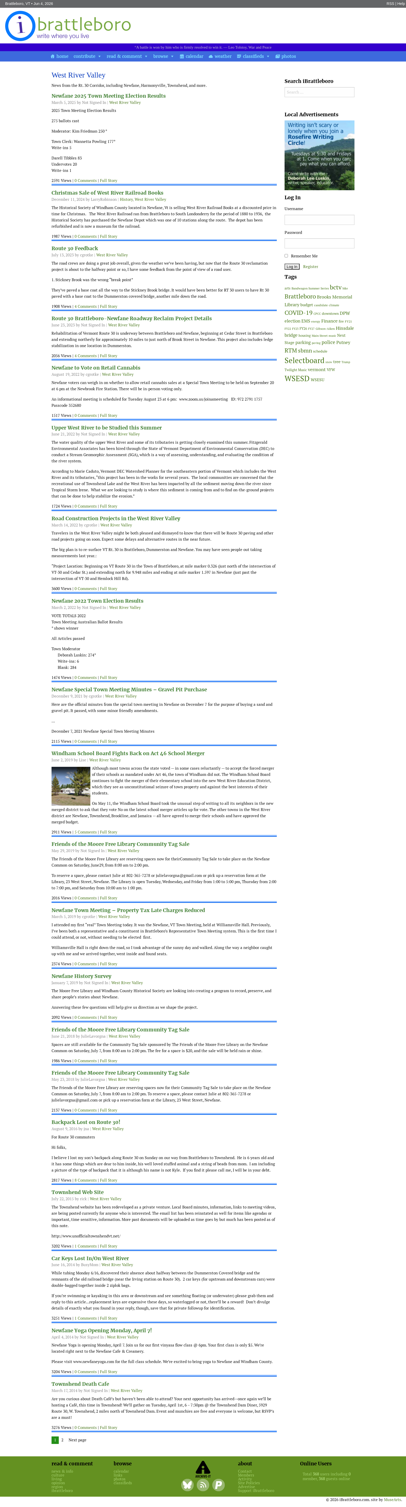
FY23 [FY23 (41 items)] (295, 329)
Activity (245, 1479)
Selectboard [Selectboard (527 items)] (304, 360)
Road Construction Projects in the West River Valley (116, 518)
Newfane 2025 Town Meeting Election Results (109, 96)
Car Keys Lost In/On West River (90, 1258)
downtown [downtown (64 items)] (330, 313)
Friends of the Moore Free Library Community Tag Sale (120, 844)
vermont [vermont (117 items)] (317, 369)
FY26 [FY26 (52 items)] (303, 328)
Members (246, 1475)
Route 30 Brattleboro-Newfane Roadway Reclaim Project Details (132, 318)
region (57, 1487)
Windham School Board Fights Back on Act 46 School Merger (128, 753)
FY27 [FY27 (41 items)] (311, 329)
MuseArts (392, 1499)
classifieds (253, 56)
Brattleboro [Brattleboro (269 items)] (300, 296)
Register (310, 266)
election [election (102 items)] (292, 321)
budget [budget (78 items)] (306, 305)
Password (293, 232)
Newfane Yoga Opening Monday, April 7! (102, 1330)
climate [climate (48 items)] (334, 305)
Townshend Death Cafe (80, 1384)
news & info (62, 1471)
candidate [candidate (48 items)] (321, 305)
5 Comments (86, 832)
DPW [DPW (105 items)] (345, 313)
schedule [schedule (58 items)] (320, 351)
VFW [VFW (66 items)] (331, 369)
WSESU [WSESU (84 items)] (317, 380)
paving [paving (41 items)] (316, 343)
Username (294, 208)
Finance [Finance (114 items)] (329, 321)
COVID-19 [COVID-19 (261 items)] (299, 313)
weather (223, 56)
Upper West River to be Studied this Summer (107, 428)
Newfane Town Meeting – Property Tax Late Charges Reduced (128, 910)
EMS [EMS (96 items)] (305, 321)
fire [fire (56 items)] (341, 321)
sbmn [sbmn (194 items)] (305, 350)
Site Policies (249, 1483)
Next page (77, 1439)
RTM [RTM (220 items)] (291, 350)
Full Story (108, 180)
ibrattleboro (62, 1491)
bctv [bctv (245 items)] (336, 287)
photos (288, 56)
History (126, 199)
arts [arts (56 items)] (288, 288)
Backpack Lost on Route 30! (86, 1122)
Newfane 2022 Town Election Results (97, 601)
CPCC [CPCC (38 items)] (317, 314)
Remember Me (301, 256)
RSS (390, 4)
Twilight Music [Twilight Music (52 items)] (296, 370)
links (118, 1475)
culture (58, 1475)
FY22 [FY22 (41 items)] (288, 329)
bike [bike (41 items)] (345, 288)
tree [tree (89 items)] (336, 361)
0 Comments (86, 180)
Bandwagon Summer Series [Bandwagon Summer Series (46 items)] (310, 288)
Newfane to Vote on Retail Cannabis (96, 368)
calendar (194, 56)
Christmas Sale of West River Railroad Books (107, 193)
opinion (58, 1483)
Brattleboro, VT (17, 4)
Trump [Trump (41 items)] (346, 362)
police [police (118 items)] (328, 342)
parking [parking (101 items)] (303, 342)
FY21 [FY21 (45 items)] (348, 321)
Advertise (246, 1487)
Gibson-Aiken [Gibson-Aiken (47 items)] (325, 329)
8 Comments (86, 1180)
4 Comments (86, 306)
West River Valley (125, 102)
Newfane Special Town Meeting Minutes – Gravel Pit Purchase (129, 689)
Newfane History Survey (81, 976)
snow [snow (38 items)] (328, 362)
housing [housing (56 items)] (305, 335)
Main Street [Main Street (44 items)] (320, 336)
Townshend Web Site (78, 1192)
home (62, 56)
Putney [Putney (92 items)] (343, 342)
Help (401, 4)
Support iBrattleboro (256, 1491)
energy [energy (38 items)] (315, 321)
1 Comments (86, 1246)
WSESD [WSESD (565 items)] (297, 379)
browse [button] (160, 56)
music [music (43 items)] (332, 336)
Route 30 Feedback (75, 248)
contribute (84, 56)
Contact (245, 1471)
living (57, 1479)
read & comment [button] (124, 56)
